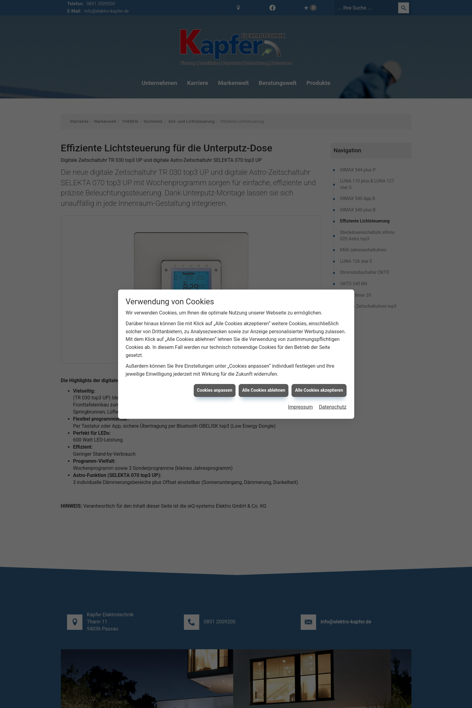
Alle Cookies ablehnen (263, 390)
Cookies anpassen (214, 390)
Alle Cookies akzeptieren (319, 390)
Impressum (300, 407)
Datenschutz (332, 407)
